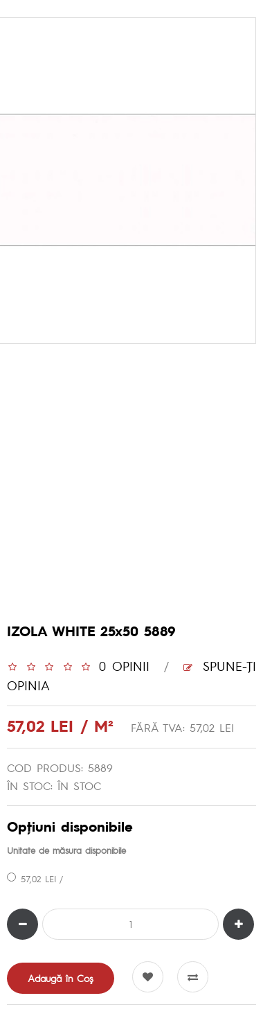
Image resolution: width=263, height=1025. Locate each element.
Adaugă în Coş (60, 978)
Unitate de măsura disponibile (66, 850)
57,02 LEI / (35, 878)
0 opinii (124, 666)
